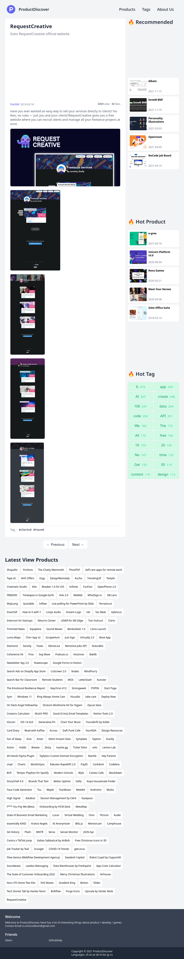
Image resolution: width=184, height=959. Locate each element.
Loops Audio (53, 612)
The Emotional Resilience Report (26, 688)
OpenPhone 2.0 (107, 587)
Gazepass (87, 798)
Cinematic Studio (17, 587)
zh (87, 954)
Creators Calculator (18, 713)
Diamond (12, 646)
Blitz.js (79, 823)
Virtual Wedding (74, 815)
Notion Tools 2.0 (103, 713)
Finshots (28, 570)
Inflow (43, 603)
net (88, 612)
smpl (10, 764)
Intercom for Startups (20, 620)
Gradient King (67, 883)
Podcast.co (61, 654)
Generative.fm (46, 722)
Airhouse (105, 874)
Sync (9, 696)
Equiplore (35, 629)
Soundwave (14, 866)
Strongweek (79, 688)
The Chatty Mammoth (51, 570)
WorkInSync (38, 764)
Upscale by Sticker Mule (99, 891)
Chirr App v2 (33, 637)
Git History (13, 832)
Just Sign (70, 637)
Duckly (110, 739)
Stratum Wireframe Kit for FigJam (62, 705)
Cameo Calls (96, 773)
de (97, 954)
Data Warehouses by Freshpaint (72, 866)
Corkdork (98, 764)
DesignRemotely (60, 578)
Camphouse (114, 823)
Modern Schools (63, 773)
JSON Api (88, 832)
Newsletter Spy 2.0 (18, 663)
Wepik (50, 790)
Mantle (92, 756)
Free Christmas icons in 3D (90, 840)
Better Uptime (62, 781)
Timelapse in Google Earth (38, 595)
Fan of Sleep (14, 739)
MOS (71, 680)
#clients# (25, 530)
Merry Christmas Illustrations (77, 874)
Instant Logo (73, 612)
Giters (8, 940)
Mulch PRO (41, 713)
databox (30, 798)
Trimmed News (16, 629)
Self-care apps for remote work (103, 570)
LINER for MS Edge (72, 620)
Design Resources (112, 730)
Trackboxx (65, 790)
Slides (96, 883)
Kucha (78, 578)
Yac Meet (100, 612)
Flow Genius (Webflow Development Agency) (33, 857)
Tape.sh (11, 578)
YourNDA (90, 730)
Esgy (42, 578)
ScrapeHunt (53, 637)
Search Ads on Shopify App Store (26, 671)
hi (101, 954)
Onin (92, 815)
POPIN (95, 688)
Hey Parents (109, 756)
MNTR (39, 832)
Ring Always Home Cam (51, 696)
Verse (52, 832)
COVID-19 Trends (59, 849)
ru (111, 954)
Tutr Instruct (95, 620)
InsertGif (12, 612)
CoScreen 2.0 (58, 671)
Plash (28, 832)
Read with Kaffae (34, 730)
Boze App (105, 637)
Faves (39, 646)
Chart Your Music (70, 722)
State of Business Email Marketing (27, 815)
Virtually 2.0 (87, 637)
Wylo (81, 773)
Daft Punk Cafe (71, 730)
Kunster (101, 680)
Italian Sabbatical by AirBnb (53, 840)
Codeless (114, 764)
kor (105, 954)
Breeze (35, 747)
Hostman (78, 654)
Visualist (75, 696)
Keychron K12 (58, 688)
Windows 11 (24, 696)
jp (108, 954)
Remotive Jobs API (76, 646)
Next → (78, 544)
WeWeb (77, 595)
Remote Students (52, 680)
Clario (111, 620)
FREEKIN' (12, 595)
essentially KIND (16, 823)
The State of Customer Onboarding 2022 (31, 874)
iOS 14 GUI (26, 722)
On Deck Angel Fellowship (22, 705)
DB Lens (112, 595)
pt (94, 954)
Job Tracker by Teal (18, 849)
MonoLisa (54, 646)
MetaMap (81, 806)
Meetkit (80, 790)
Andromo (96, 790)
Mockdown (115, 773)
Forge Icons (73, 891)
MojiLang (12, 603)
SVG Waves (47, 883)
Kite (34, 587)
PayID (84, 764)
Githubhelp (55, 940)
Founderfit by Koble (97, 722)
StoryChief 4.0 (15, 781)
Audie (117, 815)
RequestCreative (16, 899)
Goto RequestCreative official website (40, 34)
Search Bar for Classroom (22, 680)
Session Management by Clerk (58, 798)
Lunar (55, 815)
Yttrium (104, 815)
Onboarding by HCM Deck (54, 806)
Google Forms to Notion (67, 663)
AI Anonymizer (61, 823)
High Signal (13, 798)
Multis (110, 790)
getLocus (79, 849)
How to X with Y (31, 612)
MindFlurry (90, 671)
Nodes (75, 671)
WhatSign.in (95, 595)
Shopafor (12, 570)
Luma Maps (14, 637)
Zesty (48, 747)
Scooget (39, 849)
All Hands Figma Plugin (20, 756)
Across (53, 730)
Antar (40, 739)
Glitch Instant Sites (59, 739)
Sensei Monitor (69, 832)
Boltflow (56, 891)
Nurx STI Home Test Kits (21, 883)
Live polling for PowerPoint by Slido (73, 603)
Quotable (28, 603)
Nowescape (41, 663)
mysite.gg (62, 747)
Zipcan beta (94, 705)
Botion (84, 883)
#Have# (38, 530)
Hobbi (22, 747)
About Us (165, 9)
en (90, 954)
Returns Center (47, 620)
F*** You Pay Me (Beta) (20, 806)
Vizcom (11, 722)
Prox (31, 654)
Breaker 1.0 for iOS (53, 587)
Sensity (27, 646)
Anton (10, 747)
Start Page (110, 688)
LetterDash (85, 680)
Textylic (110, 578)
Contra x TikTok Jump (19, 840)
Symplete (81, 739)
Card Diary (13, 730)
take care (90, 696)
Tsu (39, 790)
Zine (29, 739)
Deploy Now (108, 696)
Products (127, 9)
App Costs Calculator (108, 866)
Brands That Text (39, 781)
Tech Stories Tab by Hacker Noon (26, 891)
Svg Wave (44, 654)
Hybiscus (116, 612)
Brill (9, 773)
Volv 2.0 (63, 595)
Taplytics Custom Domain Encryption (61, 756)
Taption (96, 739)
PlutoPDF (74, 570)
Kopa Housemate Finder (101, 781)
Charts (22, 764)
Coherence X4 (15, 654)
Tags (146, 9)
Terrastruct (105, 603)
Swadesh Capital (74, 857)
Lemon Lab (109, 747)
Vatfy (79, 781)
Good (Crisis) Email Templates (70, 713)
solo (94, 747)
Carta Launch (98, 629)
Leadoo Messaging (37, 866)
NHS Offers (27, 578)
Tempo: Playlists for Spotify (33, 773)
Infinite (73, 587)
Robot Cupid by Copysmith (105, 857)
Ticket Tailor (80, 747)
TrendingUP (94, 578)
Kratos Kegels (39, 823)
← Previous (55, 544)
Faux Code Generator (19, 790)
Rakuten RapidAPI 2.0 (63, 764)
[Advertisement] (65, 69)
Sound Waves (54, 629)
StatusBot (97, 646)
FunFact (87, 587)
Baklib (93, 654)
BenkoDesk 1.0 (76, 629)
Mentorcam (95, 823)
